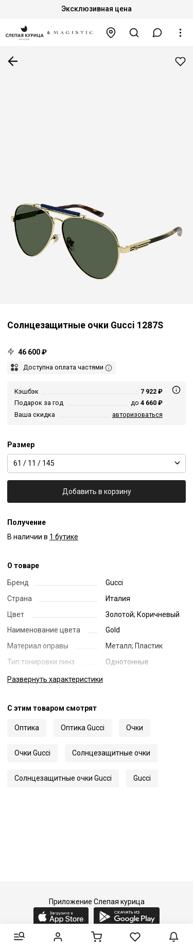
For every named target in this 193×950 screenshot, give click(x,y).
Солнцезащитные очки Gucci (63, 778)
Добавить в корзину (96, 491)
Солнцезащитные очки (111, 753)
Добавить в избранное (180, 61)
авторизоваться (137, 414)
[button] (157, 32)
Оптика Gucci (82, 728)
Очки (134, 728)
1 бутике (63, 537)
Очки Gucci (32, 753)
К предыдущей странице (13, 61)
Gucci (142, 778)
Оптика (26, 728)
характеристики (55, 679)
